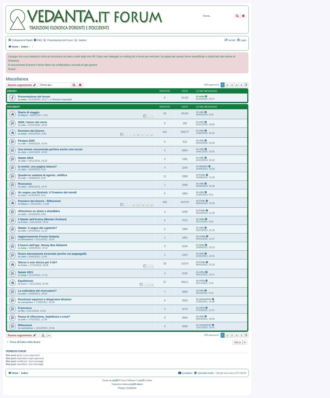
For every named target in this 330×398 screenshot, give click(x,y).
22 (147, 134)
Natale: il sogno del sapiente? (37, 227)
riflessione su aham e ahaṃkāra (39, 211)
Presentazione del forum (34, 96)
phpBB (115, 380)
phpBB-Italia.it (136, 384)
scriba (202, 236)
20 (138, 134)
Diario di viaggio (29, 112)
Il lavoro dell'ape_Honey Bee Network (42, 245)
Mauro (24, 115)
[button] (246, 84)
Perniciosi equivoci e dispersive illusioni (44, 299)
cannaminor (27, 239)
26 (152, 205)
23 (152, 134)
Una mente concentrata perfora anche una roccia (50, 149)
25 (147, 205)
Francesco (25, 308)
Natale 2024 (25, 157)
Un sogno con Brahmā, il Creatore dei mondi (47, 192)
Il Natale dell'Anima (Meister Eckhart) (42, 219)
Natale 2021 (25, 272)
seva (23, 99)
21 (143, 134)
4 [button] (236, 85)
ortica (202, 272)
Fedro (202, 175)
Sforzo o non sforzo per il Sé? (37, 262)
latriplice (203, 166)
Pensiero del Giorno (31, 130)
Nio (23, 311)
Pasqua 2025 (26, 140)
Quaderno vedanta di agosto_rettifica (42, 175)
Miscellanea (17, 79)
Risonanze (25, 183)
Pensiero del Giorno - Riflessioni (39, 201)
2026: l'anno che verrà (32, 122)
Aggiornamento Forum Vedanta (38, 236)
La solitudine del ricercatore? (37, 290)
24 (143, 205)
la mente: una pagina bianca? (37, 166)
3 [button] (232, 85)
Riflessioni (25, 325)
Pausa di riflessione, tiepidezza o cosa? (44, 316)
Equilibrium (25, 280)
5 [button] (241, 85)
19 (134, 134)
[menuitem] (37, 40)
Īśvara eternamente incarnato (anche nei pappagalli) (52, 253)
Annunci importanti (62, 99)
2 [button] (227, 85)
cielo (201, 112)
